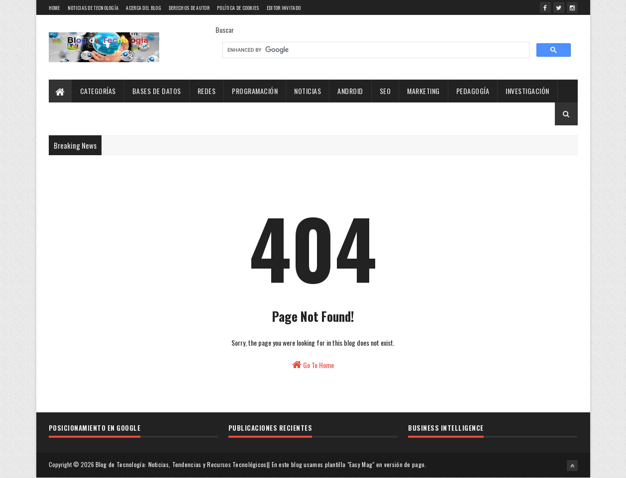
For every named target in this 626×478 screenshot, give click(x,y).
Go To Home (313, 365)
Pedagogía (473, 91)
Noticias (307, 91)
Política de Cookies (238, 7)
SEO (385, 91)
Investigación (527, 91)
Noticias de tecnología (93, 7)
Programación (255, 91)
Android (350, 91)
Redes (207, 91)
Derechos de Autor (189, 7)
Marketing (423, 91)
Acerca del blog (143, 7)
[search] (374, 50)
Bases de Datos (156, 91)
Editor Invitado (284, 7)
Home (54, 7)
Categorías (98, 91)
